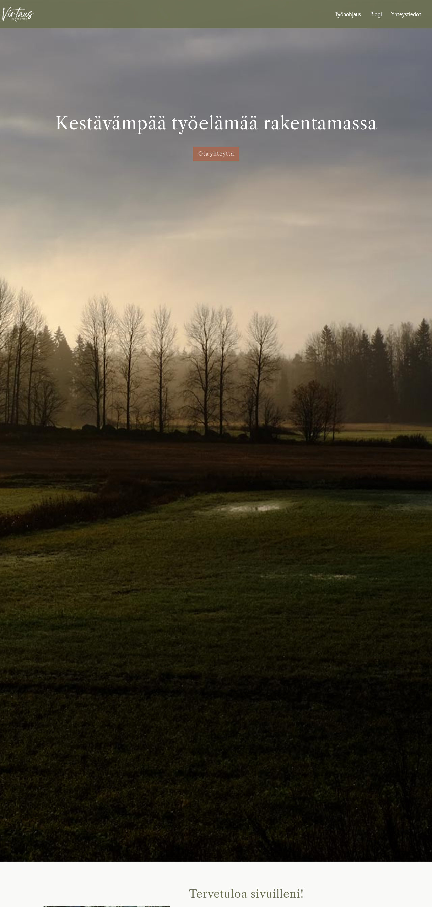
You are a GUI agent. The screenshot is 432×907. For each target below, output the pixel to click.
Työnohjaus (348, 15)
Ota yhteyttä (216, 153)
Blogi (376, 15)
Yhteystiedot (406, 15)
